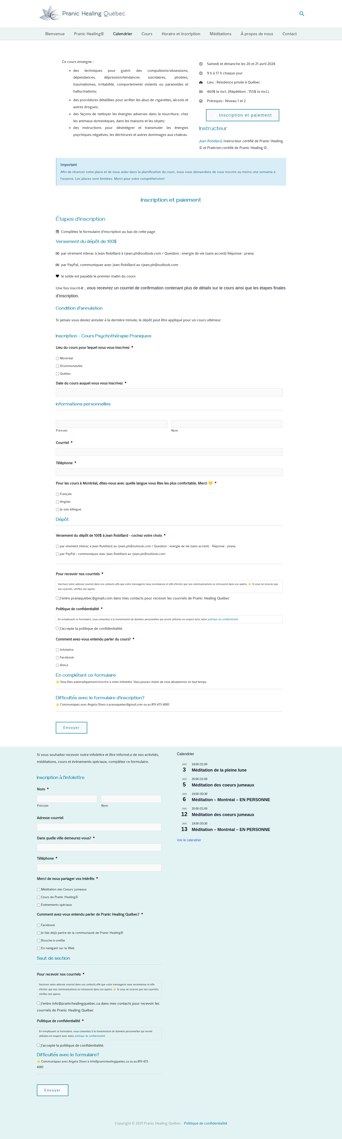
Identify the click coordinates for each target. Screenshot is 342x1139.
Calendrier (124, 33)
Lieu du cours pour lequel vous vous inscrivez (94, 347)
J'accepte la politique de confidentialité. (91, 628)
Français (66, 494)
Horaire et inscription (180, 33)
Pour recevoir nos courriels (79, 573)
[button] (302, 13)
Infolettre (66, 649)
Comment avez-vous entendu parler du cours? (95, 639)
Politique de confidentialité (79, 608)
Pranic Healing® (91, 33)
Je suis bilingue (70, 509)
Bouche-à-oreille (53, 940)
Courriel (64, 442)
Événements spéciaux (56, 904)
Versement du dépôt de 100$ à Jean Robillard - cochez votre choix (110, 535)
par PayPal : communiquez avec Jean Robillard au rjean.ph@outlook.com (112, 553)
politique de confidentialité (223, 618)
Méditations (219, 33)
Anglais (65, 501)
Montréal (66, 358)
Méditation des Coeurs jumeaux (64, 888)
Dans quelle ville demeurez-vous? (65, 837)
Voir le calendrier (189, 839)
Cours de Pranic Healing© (59, 896)
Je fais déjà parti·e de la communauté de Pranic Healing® (82, 932)
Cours (147, 33)
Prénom (62, 430)
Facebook (67, 657)
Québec (65, 373)
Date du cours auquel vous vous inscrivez (91, 383)
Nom (174, 430)
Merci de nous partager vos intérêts (67, 878)
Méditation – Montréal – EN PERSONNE (231, 799)
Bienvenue (58, 33)
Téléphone (66, 462)
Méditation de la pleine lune (219, 770)
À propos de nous (254, 33)
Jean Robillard (210, 140)
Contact (286, 33)
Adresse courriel (50, 817)
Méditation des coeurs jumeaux (223, 784)
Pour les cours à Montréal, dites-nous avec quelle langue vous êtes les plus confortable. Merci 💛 (136, 483)
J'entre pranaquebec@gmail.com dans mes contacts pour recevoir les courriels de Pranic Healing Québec (145, 597)
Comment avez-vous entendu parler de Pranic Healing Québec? (90, 913)
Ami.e (64, 665)
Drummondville (71, 366)
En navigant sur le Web (57, 947)
